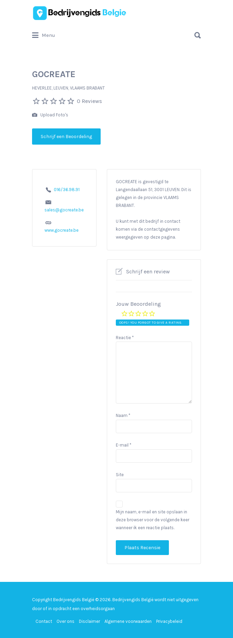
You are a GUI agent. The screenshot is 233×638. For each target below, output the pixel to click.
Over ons (65, 621)
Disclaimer (89, 621)
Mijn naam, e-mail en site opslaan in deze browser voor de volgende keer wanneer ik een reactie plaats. (152, 519)
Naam (123, 415)
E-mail (123, 445)
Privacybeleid (169, 621)
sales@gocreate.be (64, 209)
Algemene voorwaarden (128, 621)
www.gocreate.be (61, 230)
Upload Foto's (50, 115)
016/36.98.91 (67, 189)
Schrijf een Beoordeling (66, 136)
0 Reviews (89, 101)
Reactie (125, 337)
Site (120, 474)
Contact (44, 621)
